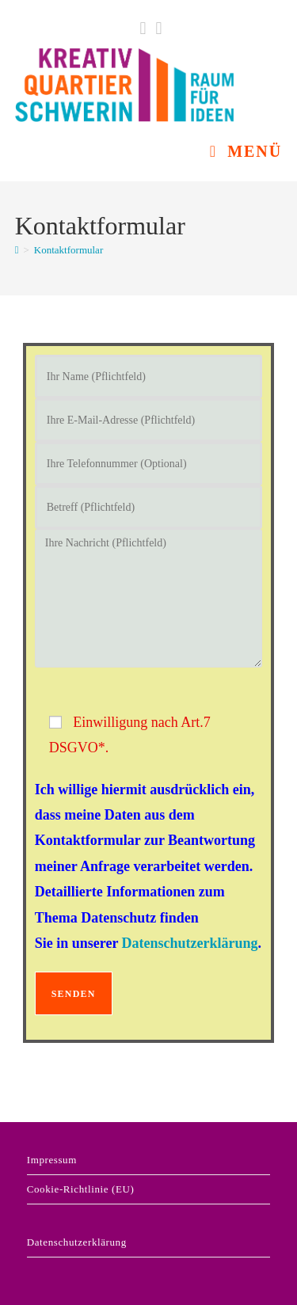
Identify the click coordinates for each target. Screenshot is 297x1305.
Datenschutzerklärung (190, 943)
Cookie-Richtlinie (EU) (81, 1189)
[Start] (17, 250)
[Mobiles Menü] (246, 151)
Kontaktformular (68, 250)
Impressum (52, 1160)
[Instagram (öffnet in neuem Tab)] (156, 28)
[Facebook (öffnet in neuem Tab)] (142, 28)
